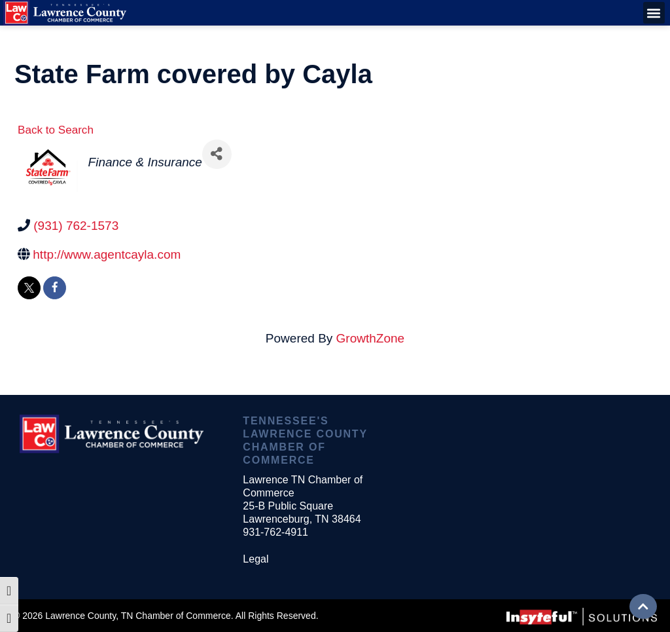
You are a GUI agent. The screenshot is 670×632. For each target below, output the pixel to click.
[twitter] (29, 287)
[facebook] (54, 287)
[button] (654, 13)
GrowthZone (370, 338)
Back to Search (56, 130)
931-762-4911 (275, 532)
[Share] (217, 154)
